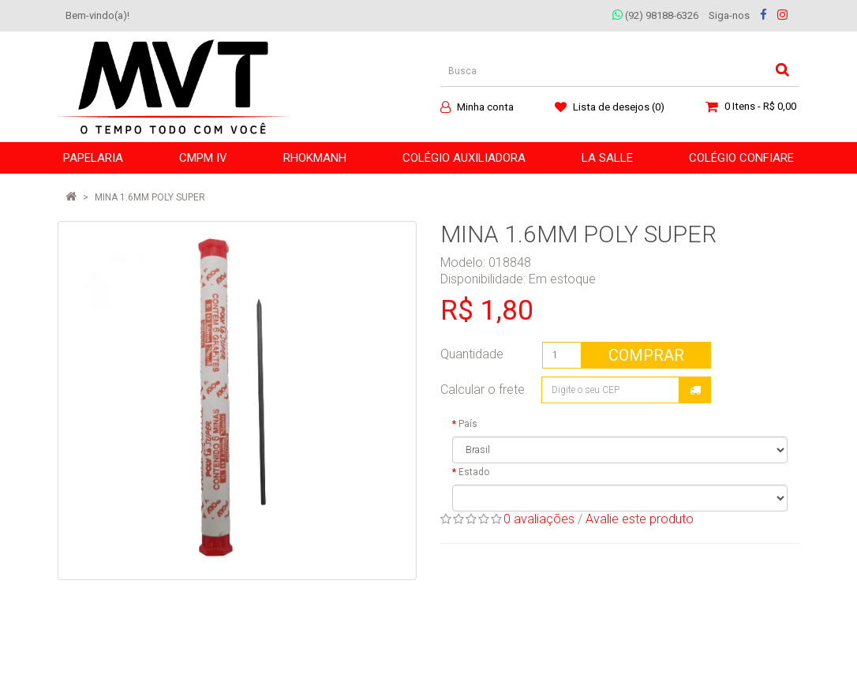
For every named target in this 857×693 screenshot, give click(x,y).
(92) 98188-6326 (655, 15)
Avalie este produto (640, 518)
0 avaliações (538, 518)
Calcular (695, 389)
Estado (473, 472)
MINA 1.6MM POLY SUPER (150, 197)
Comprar (646, 355)
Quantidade (471, 353)
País (467, 423)
